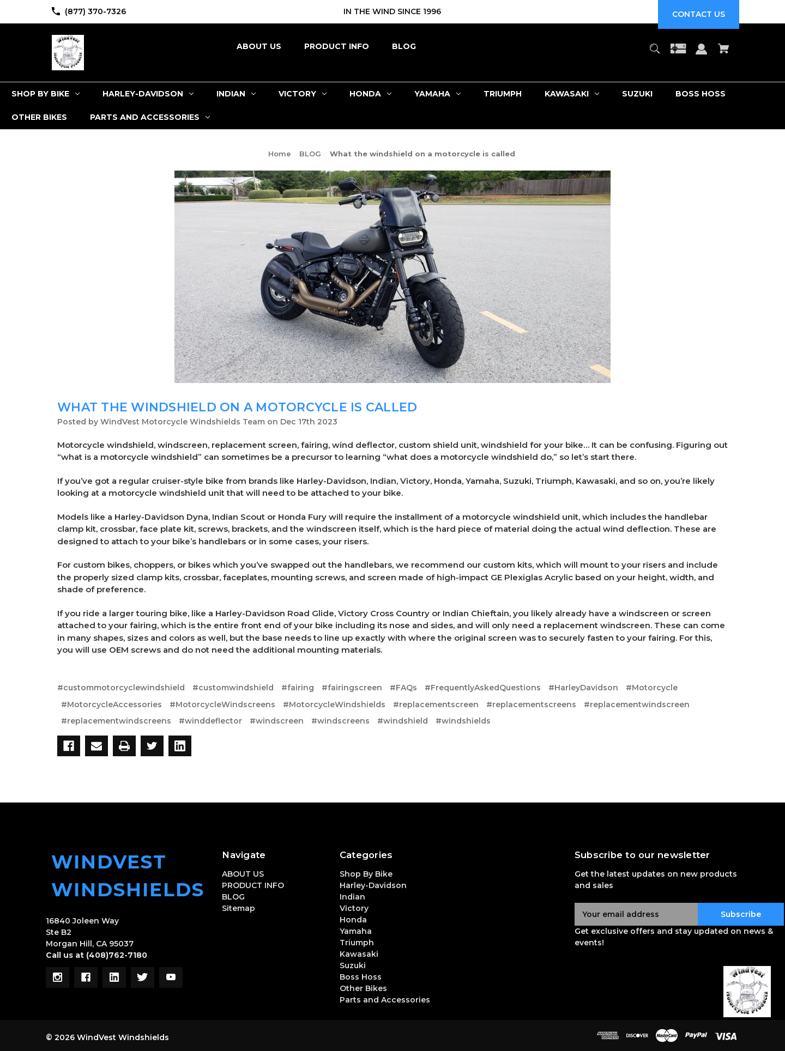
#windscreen (277, 721)
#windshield (402, 721)
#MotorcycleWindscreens (222, 704)
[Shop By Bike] (45, 94)
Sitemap (238, 908)
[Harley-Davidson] (148, 94)
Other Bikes (363, 988)
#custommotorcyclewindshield (121, 687)
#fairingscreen (352, 687)
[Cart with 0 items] (724, 54)
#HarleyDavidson (583, 687)
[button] (747, 991)
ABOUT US (243, 874)
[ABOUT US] (259, 46)
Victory (354, 908)
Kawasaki (359, 954)
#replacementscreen (436, 704)
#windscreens (340, 721)
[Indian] (236, 94)
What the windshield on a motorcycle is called (237, 407)
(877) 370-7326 (95, 11)
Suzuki (353, 965)
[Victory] (302, 94)
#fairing (297, 687)
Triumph (357, 942)
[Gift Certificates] (678, 54)
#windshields (463, 721)
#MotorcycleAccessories (111, 704)
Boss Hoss (361, 977)
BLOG (233, 897)
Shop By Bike (366, 874)
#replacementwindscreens (116, 721)
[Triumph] (502, 94)
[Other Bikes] (39, 117)
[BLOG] (404, 46)
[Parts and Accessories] (149, 117)
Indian (352, 897)
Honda (353, 920)
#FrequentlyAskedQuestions (483, 687)
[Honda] (370, 94)
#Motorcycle (652, 687)
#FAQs (403, 687)
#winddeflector (210, 721)
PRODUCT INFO (253, 885)
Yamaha (356, 931)
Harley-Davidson (373, 885)
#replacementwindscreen (637, 704)
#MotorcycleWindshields (334, 704)
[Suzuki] (637, 94)
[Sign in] (701, 54)
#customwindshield (233, 687)
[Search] (654, 54)
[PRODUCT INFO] (337, 46)
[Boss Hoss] (700, 94)
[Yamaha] (437, 94)
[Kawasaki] (572, 94)
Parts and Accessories (385, 1000)
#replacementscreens (531, 704)
